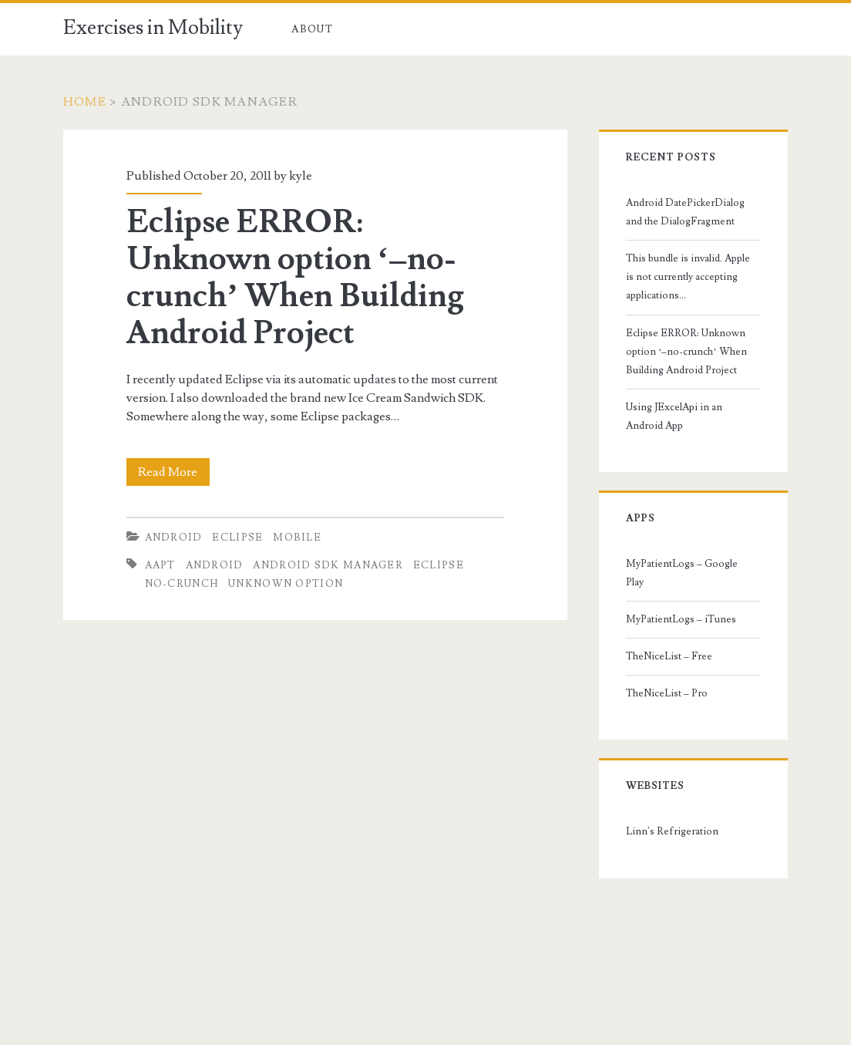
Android (174, 537)
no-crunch (182, 584)
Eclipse (237, 537)
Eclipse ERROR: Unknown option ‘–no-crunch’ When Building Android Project (295, 277)
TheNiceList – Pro (667, 693)
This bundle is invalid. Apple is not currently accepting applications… (688, 277)
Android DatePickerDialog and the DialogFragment (685, 212)
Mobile (297, 537)
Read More (174, 472)
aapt (160, 565)
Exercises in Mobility (153, 28)
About (312, 29)
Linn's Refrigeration (672, 831)
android (215, 565)
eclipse (438, 565)
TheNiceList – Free (669, 656)
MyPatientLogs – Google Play (682, 573)
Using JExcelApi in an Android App (674, 416)
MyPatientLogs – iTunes (681, 619)
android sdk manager (328, 565)
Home (84, 102)
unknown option (285, 584)
